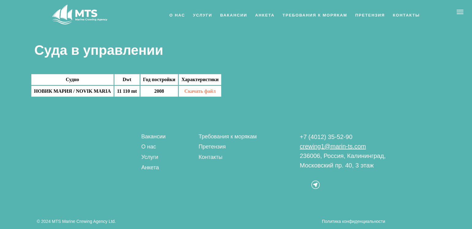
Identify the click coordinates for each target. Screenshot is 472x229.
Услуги (202, 15)
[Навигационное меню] (460, 12)
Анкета (264, 15)
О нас (177, 15)
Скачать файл (200, 91)
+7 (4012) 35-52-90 (326, 136)
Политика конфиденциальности (353, 221)
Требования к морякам (315, 15)
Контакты (406, 15)
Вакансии (233, 15)
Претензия (370, 15)
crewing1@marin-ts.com (333, 146)
